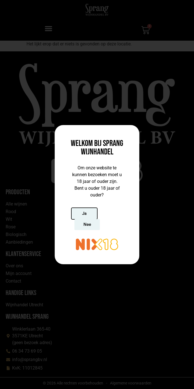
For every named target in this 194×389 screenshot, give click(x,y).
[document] (97, 194)
